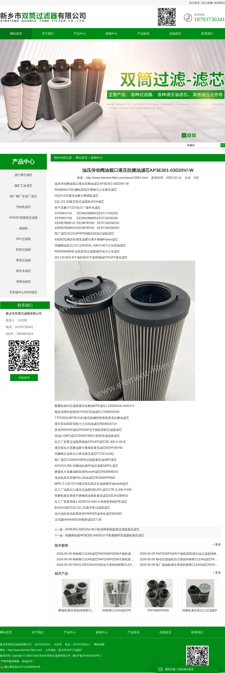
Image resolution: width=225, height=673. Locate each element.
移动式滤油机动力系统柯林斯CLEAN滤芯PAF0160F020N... (179, 559)
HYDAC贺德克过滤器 (23, 217)
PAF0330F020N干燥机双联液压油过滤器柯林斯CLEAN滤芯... (179, 553)
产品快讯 (143, 33)
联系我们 (219, 2)
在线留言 (175, 33)
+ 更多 (216, 544)
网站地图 (99, 644)
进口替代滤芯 (23, 174)
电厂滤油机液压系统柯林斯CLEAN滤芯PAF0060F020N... (179, 564)
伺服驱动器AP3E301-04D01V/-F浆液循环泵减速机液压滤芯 (104, 535)
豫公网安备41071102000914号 (20, 666)
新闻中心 (112, 33)
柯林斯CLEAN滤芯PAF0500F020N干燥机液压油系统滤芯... (96, 553)
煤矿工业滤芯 (23, 185)
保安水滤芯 (23, 270)
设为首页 (194, 2)
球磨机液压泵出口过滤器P (199, 610)
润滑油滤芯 (23, 281)
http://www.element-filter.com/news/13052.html (117, 177)
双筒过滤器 (23, 249)
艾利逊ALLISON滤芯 (23, 292)
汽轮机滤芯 (23, 206)
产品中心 (80, 33)
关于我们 (48, 33)
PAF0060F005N (158, 610)
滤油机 (23, 228)
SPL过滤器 (23, 238)
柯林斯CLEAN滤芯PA (116, 610)
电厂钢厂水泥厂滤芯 (23, 196)
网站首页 (16, 33)
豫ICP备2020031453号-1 (87, 655)
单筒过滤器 (23, 260)
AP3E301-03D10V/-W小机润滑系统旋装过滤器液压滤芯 (102, 529)
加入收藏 (207, 2)
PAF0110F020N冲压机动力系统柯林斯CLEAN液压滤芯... (96, 564)
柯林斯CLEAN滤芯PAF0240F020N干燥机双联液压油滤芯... (96, 559)
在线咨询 (24, 377)
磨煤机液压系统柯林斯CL (75, 610)
